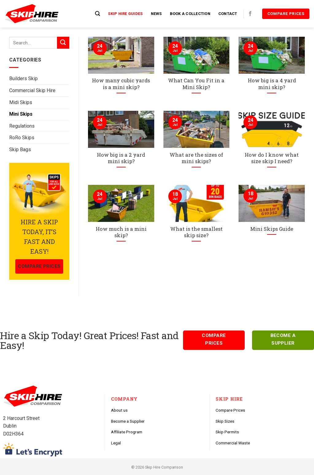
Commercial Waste (233, 442)
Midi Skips (20, 102)
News (156, 13)
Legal (116, 442)
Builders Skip (23, 78)
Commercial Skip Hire (32, 90)
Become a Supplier (128, 421)
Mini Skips (21, 114)
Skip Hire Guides (125, 13)
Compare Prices (230, 410)
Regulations (22, 126)
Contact (227, 13)
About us (119, 410)
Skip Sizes (225, 421)
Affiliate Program (126, 431)
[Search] (97, 14)
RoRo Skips (21, 137)
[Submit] (63, 43)
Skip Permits (227, 431)
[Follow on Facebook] (250, 14)
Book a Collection (190, 13)
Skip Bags (20, 149)
